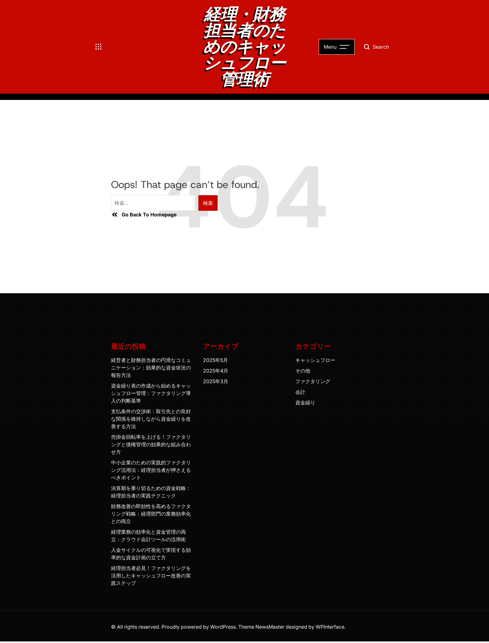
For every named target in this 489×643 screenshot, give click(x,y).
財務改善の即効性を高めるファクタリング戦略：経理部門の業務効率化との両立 (151, 513)
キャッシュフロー (315, 360)
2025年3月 (215, 381)
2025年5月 (215, 360)
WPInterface (330, 627)
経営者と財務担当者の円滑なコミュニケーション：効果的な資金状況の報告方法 (151, 367)
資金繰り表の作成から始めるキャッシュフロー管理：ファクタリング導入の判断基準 (151, 393)
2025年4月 (215, 371)
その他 (302, 371)
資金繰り (305, 402)
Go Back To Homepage (144, 214)
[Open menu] (98, 47)
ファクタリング (312, 381)
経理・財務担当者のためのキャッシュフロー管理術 (244, 46)
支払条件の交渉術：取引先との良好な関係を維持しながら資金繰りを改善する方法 (151, 418)
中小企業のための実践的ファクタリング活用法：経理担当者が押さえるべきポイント (151, 470)
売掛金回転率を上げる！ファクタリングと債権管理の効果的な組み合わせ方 (151, 444)
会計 (300, 392)
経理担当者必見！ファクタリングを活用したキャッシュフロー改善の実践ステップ (151, 575)
